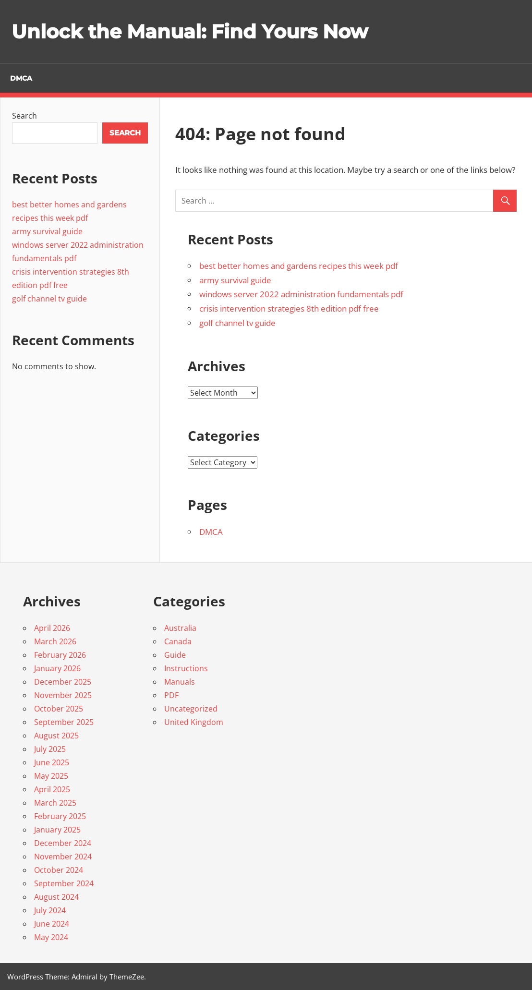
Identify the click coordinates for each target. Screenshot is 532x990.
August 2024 (56, 897)
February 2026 (60, 655)
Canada (178, 641)
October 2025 (58, 708)
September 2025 (64, 722)
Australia (180, 628)
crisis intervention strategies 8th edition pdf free (289, 308)
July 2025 (50, 749)
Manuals (179, 681)
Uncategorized (191, 708)
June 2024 (51, 923)
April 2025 (52, 789)
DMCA (21, 78)
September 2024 (64, 883)
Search (24, 115)
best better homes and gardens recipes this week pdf (298, 265)
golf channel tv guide (237, 322)
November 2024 (63, 856)
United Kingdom (193, 722)
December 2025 (62, 681)
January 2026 (57, 668)
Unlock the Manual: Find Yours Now (190, 31)
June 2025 (51, 762)
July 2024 (50, 910)
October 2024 (58, 870)
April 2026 (52, 628)
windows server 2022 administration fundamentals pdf (301, 294)
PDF (171, 695)
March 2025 (55, 802)
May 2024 (51, 937)
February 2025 (60, 816)
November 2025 (63, 695)
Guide (175, 655)
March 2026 (55, 641)
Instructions (186, 668)
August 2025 (56, 735)
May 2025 (51, 776)
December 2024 (62, 843)
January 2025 (57, 829)
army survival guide (235, 280)
